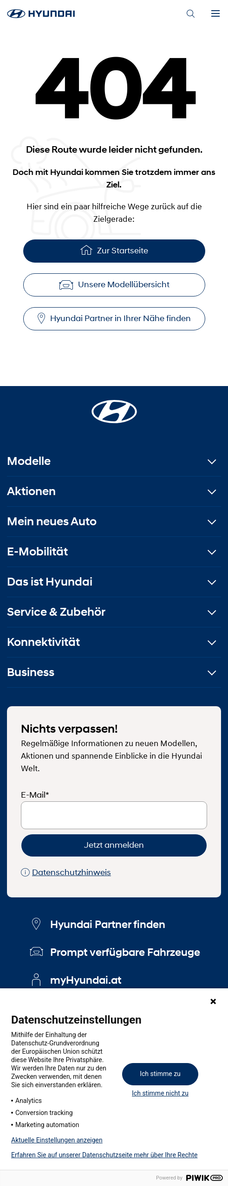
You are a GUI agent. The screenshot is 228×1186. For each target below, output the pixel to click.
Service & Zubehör (56, 612)
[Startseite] (114, 406)
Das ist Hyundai (49, 581)
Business (30, 672)
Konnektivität (43, 642)
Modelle (29, 461)
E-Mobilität (37, 551)
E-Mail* (35, 795)
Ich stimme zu (160, 1073)
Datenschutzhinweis (66, 872)
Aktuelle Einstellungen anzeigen (57, 1140)
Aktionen (31, 491)
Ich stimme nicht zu (160, 1093)
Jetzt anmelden (114, 845)
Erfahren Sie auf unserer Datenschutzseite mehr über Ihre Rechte (104, 1155)
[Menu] (215, 13)
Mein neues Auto (52, 521)
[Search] (190, 13)
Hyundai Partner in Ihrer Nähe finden (114, 318)
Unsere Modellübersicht (114, 284)
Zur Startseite (114, 250)
